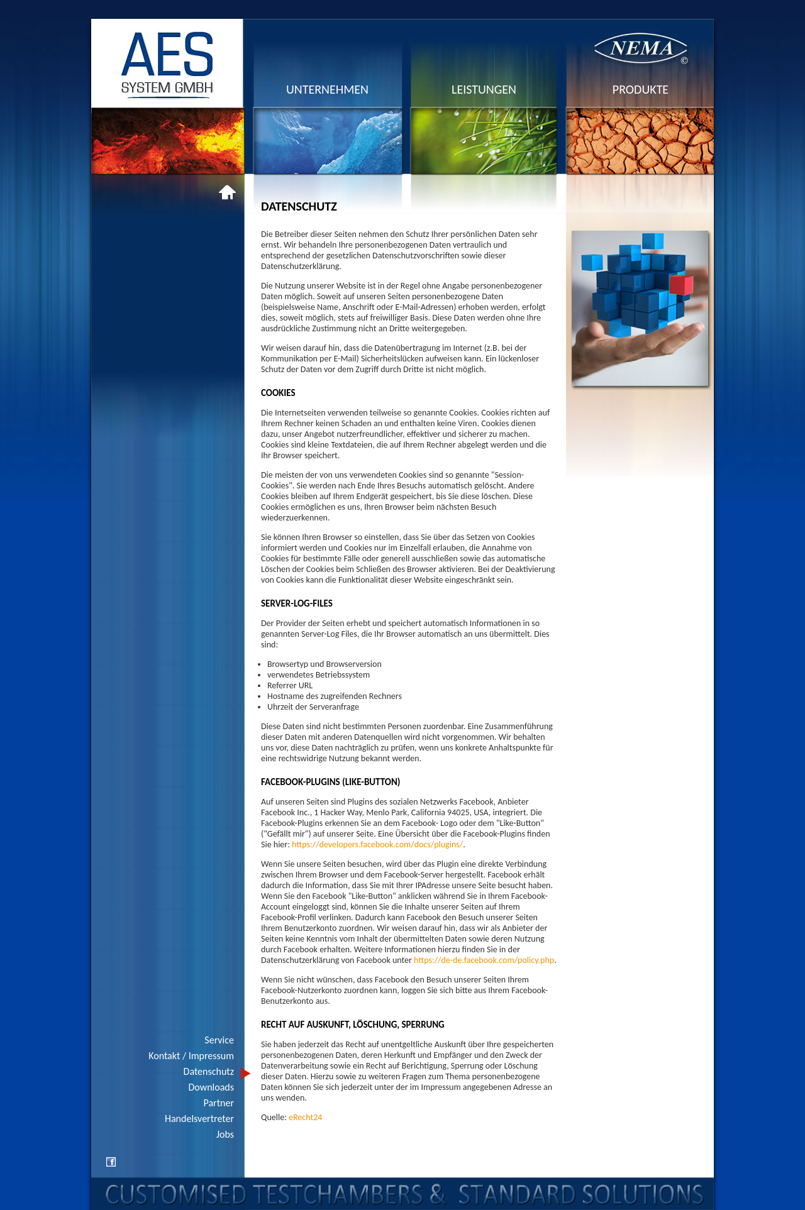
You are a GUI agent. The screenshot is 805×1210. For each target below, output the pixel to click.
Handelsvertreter (199, 1119)
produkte (641, 89)
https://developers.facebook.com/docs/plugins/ (377, 844)
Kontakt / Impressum (191, 1056)
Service (219, 1040)
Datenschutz (209, 1071)
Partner (219, 1103)
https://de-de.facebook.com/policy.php (484, 960)
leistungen (484, 89)
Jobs (225, 1134)
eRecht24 (305, 1117)
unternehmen (327, 89)
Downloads (212, 1087)
